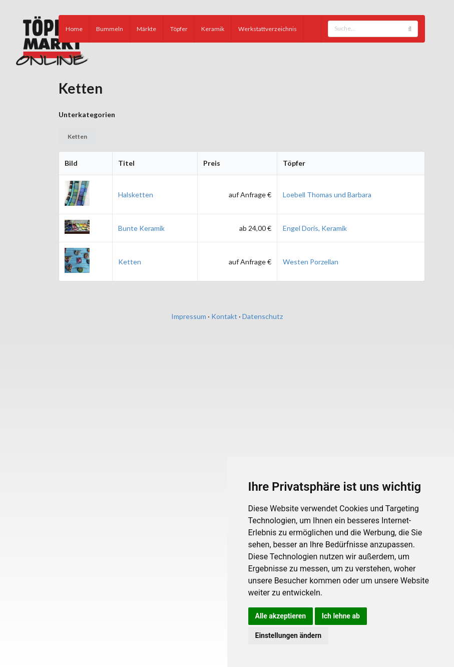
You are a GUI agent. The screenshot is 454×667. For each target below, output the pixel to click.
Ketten (77, 136)
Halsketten (135, 194)
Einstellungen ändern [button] (288, 635)
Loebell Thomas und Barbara (327, 194)
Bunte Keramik (141, 228)
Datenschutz (262, 316)
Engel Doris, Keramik (315, 228)
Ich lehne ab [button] (341, 616)
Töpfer (179, 29)
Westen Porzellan (310, 261)
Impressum (188, 316)
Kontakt (224, 316)
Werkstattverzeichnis (267, 29)
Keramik (212, 29)
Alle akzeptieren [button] (280, 616)
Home (74, 29)
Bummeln (109, 29)
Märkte (146, 29)
